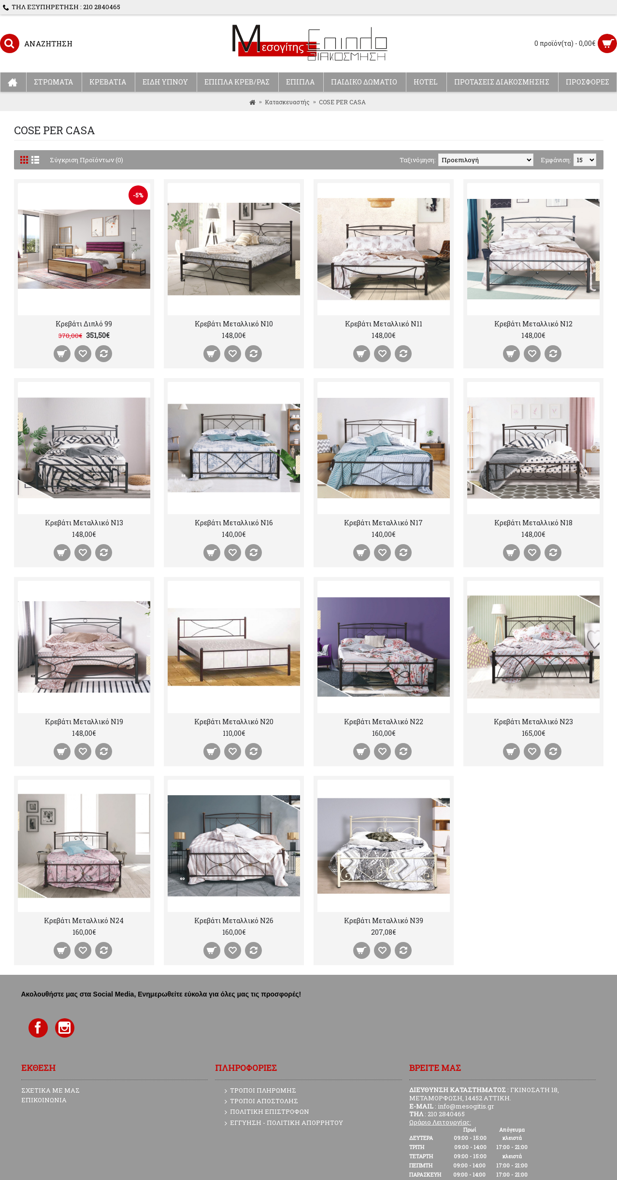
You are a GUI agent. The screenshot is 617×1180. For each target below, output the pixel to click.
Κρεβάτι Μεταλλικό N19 (84, 721)
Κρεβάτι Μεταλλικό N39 (383, 920)
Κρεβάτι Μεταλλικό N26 (233, 920)
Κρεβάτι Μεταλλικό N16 (234, 522)
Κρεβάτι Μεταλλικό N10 (234, 323)
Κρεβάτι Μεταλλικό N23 (533, 721)
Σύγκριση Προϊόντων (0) (86, 159)
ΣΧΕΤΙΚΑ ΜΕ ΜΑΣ (50, 1090)
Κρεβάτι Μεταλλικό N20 (233, 721)
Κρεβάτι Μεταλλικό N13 (84, 522)
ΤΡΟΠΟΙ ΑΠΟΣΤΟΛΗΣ (261, 1101)
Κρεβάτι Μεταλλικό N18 (533, 522)
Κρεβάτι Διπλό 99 (84, 323)
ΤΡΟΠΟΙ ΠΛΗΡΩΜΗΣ (260, 1091)
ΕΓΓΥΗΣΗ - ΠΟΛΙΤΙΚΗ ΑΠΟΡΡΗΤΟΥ (284, 1123)
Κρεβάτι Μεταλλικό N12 (533, 323)
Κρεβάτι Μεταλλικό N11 (383, 323)
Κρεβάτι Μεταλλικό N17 (383, 522)
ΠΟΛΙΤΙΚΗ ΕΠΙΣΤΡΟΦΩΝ (267, 1112)
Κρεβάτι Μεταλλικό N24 (84, 920)
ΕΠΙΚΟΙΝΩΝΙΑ (44, 1100)
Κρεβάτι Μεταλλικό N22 (383, 721)
